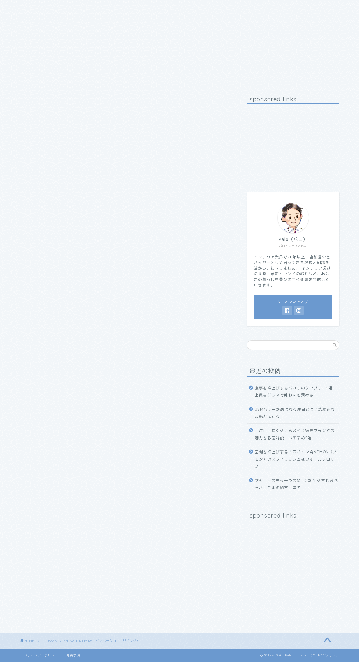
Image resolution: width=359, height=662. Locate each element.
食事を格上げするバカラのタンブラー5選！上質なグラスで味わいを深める (296, 391)
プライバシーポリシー (41, 655)
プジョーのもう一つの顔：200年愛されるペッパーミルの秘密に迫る (296, 484)
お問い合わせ (105, 7)
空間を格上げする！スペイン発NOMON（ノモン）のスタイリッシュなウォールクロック (296, 459)
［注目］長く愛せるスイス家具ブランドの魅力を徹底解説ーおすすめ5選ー (295, 434)
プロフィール (66, 7)
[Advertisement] (293, 143)
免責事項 (73, 655)
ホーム (33, 7)
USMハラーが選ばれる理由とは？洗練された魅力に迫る (295, 412)
